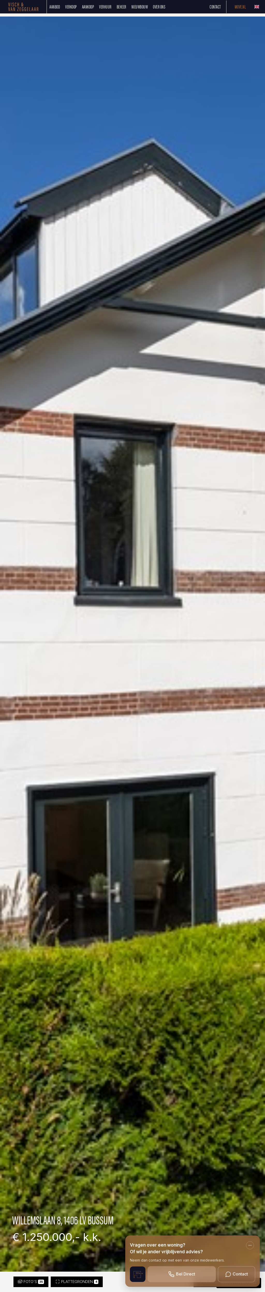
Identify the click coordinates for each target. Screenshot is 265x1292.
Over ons (159, 6)
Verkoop (71, 6)
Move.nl (240, 6)
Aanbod (54, 6)
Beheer (121, 6)
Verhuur (105, 6)
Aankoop (88, 6)
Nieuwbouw (139, 6)
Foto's (31, 1281)
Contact (215, 6)
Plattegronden (76, 1281)
